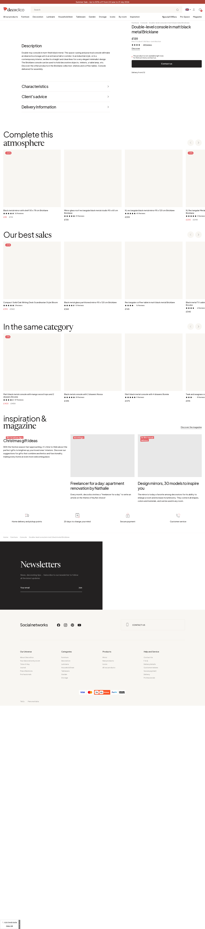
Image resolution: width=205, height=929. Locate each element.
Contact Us (148, 881)
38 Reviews (147, 45)
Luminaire (50, 16)
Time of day (25, 887)
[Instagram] (65, 849)
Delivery (147, 898)
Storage (103, 16)
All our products (10, 16)
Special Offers (169, 17)
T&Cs (22, 925)
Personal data (33, 925)
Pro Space (185, 16)
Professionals (26, 898)
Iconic (112, 16)
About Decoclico (27, 881)
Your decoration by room (30, 884)
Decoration (38, 16)
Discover (136, 48)
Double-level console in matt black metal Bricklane (169, 23)
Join (80, 810)
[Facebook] (59, 849)
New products (108, 884)
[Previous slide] (190, 366)
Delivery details (150, 887)
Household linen (65, 16)
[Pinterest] (72, 849)
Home (5, 760)
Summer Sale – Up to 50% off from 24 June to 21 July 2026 (102, 2)
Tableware (81, 16)
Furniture (25, 16)
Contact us (166, 63)
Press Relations (26, 894)
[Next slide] (198, 366)
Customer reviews (151, 891)
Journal (23, 891)
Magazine (197, 16)
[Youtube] (79, 849)
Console (143, 23)
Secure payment (150, 894)
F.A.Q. (146, 884)
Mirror (104, 881)
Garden (92, 16)
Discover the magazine (191, 650)
